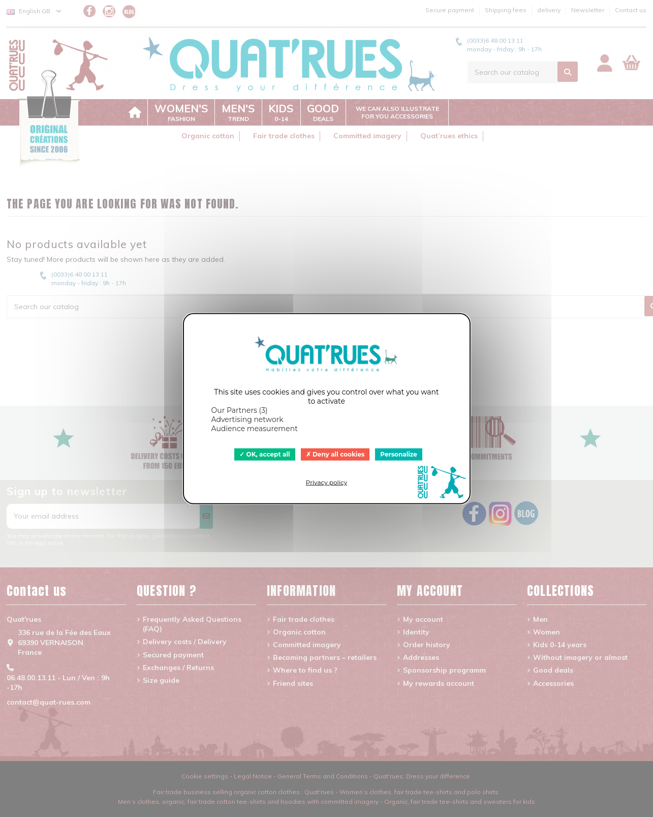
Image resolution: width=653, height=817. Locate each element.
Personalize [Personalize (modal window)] (398, 454)
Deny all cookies (335, 454)
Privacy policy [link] (326, 482)
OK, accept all (264, 454)
